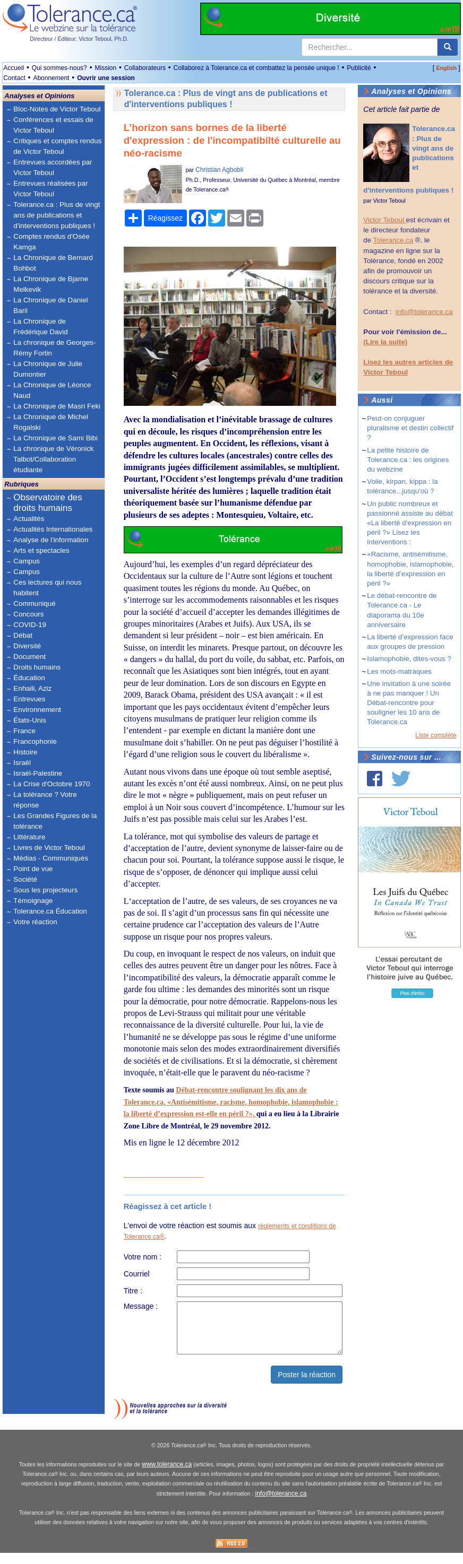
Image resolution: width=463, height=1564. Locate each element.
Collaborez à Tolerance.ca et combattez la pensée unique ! (256, 68)
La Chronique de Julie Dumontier (47, 369)
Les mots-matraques (399, 671)
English (446, 68)
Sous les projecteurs (45, 890)
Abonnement (51, 78)
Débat (22, 635)
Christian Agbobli (219, 169)
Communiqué (34, 603)
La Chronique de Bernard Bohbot (53, 263)
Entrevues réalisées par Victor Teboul (50, 188)
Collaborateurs (145, 68)
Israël (22, 763)
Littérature (29, 837)
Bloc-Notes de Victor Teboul (56, 109)
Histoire (25, 752)
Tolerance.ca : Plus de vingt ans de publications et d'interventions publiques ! (56, 215)
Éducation (29, 678)
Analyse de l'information (50, 540)
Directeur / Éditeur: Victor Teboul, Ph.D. (79, 39)
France (24, 731)
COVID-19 (29, 625)
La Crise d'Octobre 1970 (51, 784)
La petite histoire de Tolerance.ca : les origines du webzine (408, 459)
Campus (26, 561)
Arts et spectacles (41, 550)
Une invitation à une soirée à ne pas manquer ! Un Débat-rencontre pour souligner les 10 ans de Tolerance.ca (409, 703)
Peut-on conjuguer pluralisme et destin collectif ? (410, 427)
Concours (28, 614)
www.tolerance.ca (167, 1476)
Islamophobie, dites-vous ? (409, 659)
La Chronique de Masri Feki (56, 406)
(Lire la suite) (385, 342)
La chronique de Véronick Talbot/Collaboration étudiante (53, 459)
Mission (105, 68)
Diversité (27, 646)
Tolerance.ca (393, 240)
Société (25, 879)
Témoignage (33, 901)
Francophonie (35, 741)
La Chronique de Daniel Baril (50, 305)
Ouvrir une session (106, 78)
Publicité (359, 68)
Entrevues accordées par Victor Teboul (52, 167)
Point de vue (33, 869)
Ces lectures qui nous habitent (47, 587)
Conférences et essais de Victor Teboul (53, 125)
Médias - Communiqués (50, 858)
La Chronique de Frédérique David (40, 326)
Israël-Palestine (37, 773)
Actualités (28, 519)
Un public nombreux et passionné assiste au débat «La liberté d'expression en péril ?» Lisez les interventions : (410, 523)
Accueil (13, 68)
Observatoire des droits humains (47, 502)
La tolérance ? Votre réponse (44, 799)
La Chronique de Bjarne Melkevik (50, 284)
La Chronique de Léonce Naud (52, 390)
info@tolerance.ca (424, 312)
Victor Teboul (389, 200)
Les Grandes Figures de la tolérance (55, 821)
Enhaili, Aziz (32, 688)
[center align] (447, 47)
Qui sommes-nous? (59, 68)
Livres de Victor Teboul (48, 847)
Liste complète (435, 735)
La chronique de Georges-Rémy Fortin (54, 347)
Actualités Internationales (52, 529)
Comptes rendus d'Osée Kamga (51, 241)
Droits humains (37, 667)
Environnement (37, 710)
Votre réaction (35, 922)
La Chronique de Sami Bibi (55, 438)
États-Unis (29, 720)
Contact (14, 78)
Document (29, 657)
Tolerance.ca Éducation (50, 911)
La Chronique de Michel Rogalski (50, 422)
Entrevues (29, 699)
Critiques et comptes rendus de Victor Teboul (57, 146)
